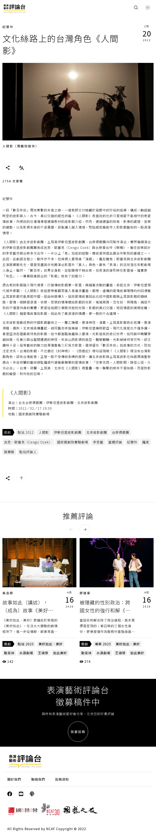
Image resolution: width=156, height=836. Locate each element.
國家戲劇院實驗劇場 (72, 442)
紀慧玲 (7, 27)
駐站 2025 (26, 643)
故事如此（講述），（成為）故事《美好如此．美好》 (27, 610)
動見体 (9, 652)
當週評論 (115, 442)
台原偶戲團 (120, 432)
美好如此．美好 (51, 643)
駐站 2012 (26, 432)
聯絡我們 (38, 779)
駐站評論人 (28, 451)
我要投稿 (78, 731)
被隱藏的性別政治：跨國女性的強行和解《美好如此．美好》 (105, 610)
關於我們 (14, 779)
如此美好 (60, 652)
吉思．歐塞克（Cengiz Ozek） (28, 442)
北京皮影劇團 (96, 432)
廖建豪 (85, 593)
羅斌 (145, 442)
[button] (71, 529)
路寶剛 (9, 451)
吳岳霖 (7, 593)
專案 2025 (103, 643)
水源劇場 (26, 652)
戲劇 (7, 432)
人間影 (44, 432)
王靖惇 (43, 652)
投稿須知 (62, 779)
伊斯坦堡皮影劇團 (67, 432)
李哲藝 (98, 442)
